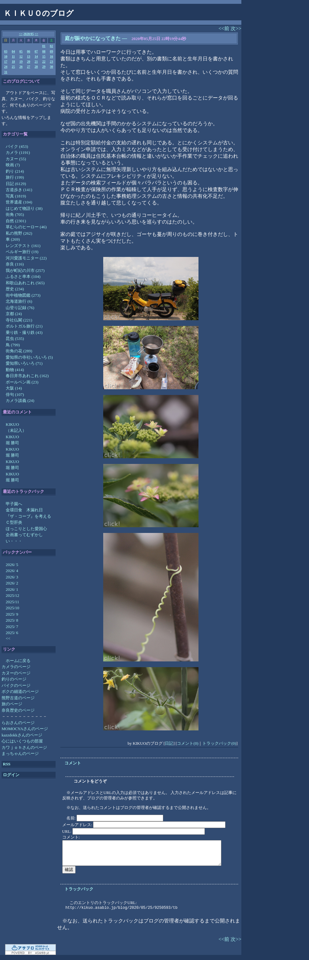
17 (5, 61)
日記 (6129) (16, 183)
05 (21, 51)
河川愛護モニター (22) (26, 258)
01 (43, 46)
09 (51, 51)
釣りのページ (14, 679)
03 (5, 51)
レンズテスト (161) (23, 245)
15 (43, 56)
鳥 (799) (13, 344)
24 (5, 66)
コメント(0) (187, 743)
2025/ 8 (12, 620)
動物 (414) (15, 369)
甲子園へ (14, 503)
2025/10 (12, 607)
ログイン (11, 774)
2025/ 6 (12, 632)
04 (13, 51)
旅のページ (12, 703)
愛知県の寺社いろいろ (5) (29, 357)
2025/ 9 (12, 614)
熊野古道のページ (18, 697)
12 (21, 56)
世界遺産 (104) (19, 202)
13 (28, 56)
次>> (236, 28)
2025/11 (12, 601)
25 (13, 66)
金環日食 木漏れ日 (24, 510)
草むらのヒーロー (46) (26, 226)
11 (13, 56)
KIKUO (12, 424)
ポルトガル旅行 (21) (24, 326)
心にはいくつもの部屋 (22, 741)
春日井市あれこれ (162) (27, 375)
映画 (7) (13, 164)
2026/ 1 (12, 589)
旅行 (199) (15, 177)
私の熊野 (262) (19, 233)
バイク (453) (17, 146)
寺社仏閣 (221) (19, 320)
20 (28, 61)
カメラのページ (16, 666)
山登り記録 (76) (20, 307)
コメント (72, 763)
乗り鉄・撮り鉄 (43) (24, 332)
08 (43, 51)
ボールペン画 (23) (22, 382)
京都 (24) (14, 313)
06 (28, 51)
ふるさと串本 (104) (23, 276)
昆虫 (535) (15, 338)
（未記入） (16, 430)
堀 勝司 (12, 442)
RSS (6, 764)
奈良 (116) (15, 264)
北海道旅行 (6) (19, 301)
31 (5, 72)
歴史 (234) (15, 289)
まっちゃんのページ (20, 753)
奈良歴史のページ (18, 710)
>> (36, 34)
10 (5, 56)
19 (21, 61)
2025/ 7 (12, 626)
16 (51, 56)
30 (51, 66)
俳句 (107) (15, 394)
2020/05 (29, 34)
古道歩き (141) (19, 189)
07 (36, 51)
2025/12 (12, 595)
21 (36, 61)
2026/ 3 (12, 577)
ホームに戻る (18, 660)
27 (28, 66)
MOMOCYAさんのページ (25, 728)
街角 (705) (15, 214)
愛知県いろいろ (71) (24, 363)
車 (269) (13, 239)
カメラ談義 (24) (20, 400)
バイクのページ (16, 685)
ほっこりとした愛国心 (26, 528)
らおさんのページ (18, 722)
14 (36, 56)
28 (36, 66)
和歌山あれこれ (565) (25, 282)
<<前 (224, 28)
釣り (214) (15, 171)
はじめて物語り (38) (24, 208)
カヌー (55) (16, 158)
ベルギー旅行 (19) (22, 251)
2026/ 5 (12, 564)
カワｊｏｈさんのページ (24, 747)
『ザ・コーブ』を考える (28, 516)
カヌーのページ (16, 673)
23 (51, 61)
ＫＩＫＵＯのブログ (39, 13)
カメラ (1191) (18, 152)
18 (13, 61)
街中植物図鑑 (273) (23, 295)
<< (21, 34)
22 (43, 61)
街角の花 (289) (19, 351)
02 (51, 46)
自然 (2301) (16, 220)
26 (21, 66)
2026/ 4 (12, 570)
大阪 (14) (14, 388)
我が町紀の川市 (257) (25, 270)
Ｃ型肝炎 (14, 522)
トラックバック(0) (219, 743)
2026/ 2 (12, 583)
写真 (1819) (16, 196)
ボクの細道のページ (20, 691)
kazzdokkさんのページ (22, 735)
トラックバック (78, 889)
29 (43, 66)
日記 (169, 743)
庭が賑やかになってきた (93, 38)
